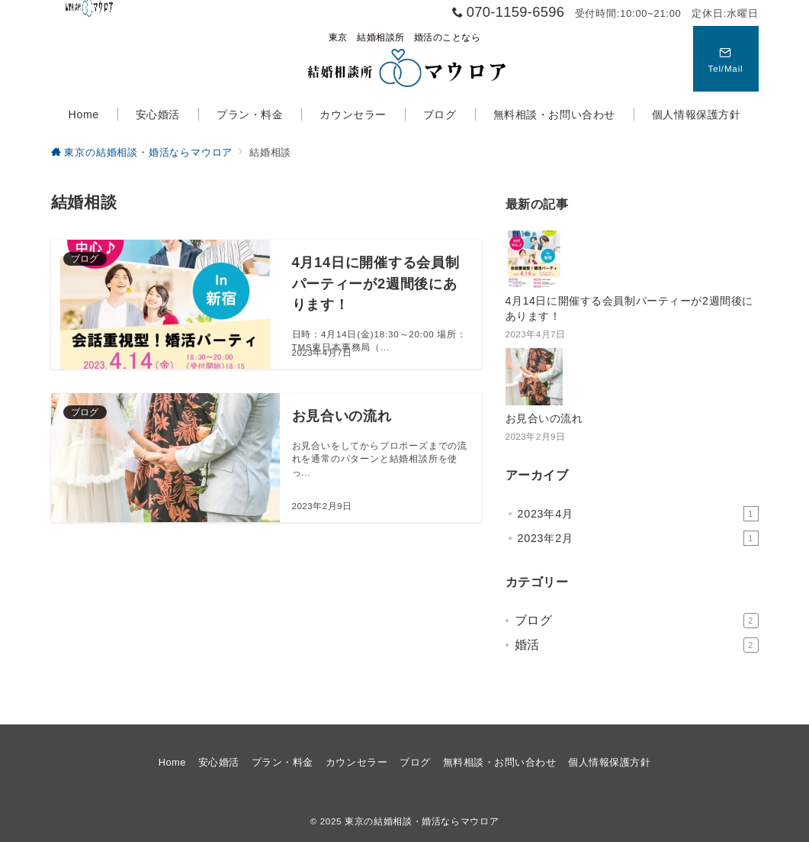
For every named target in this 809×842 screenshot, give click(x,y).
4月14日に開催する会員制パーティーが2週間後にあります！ (629, 308)
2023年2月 (638, 538)
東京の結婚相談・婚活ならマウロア (422, 821)
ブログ (637, 620)
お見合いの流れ (544, 418)
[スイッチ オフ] (726, 59)
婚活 (637, 645)
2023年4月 (638, 513)
